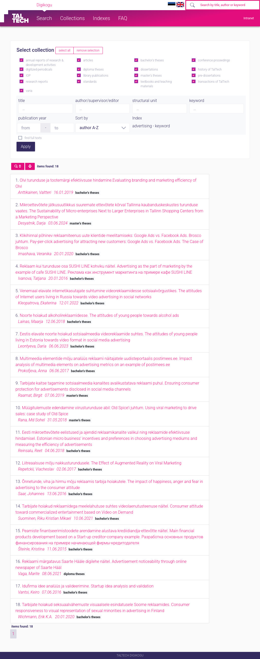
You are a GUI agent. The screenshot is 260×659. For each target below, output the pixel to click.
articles (88, 60)
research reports (37, 81)
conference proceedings (214, 60)
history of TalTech (210, 69)
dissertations (149, 69)
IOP (28, 75)
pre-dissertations (209, 75)
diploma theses (93, 69)
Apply (26, 146)
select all (64, 50)
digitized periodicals (39, 69)
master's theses (151, 75)
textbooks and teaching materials (156, 84)
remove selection (88, 50)
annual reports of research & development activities (44, 63)
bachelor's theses (152, 60)
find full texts (33, 138)
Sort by (81, 118)
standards (90, 81)
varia (29, 91)
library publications (95, 75)
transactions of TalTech (213, 81)
